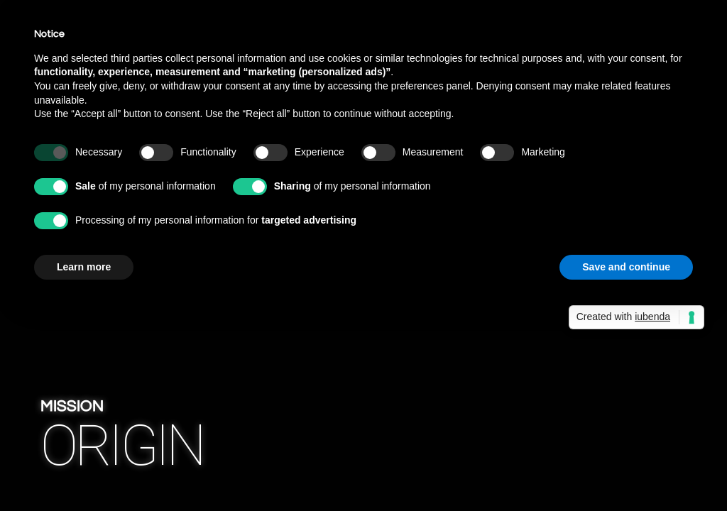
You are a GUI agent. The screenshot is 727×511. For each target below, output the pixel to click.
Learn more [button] (84, 267)
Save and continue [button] (626, 267)
